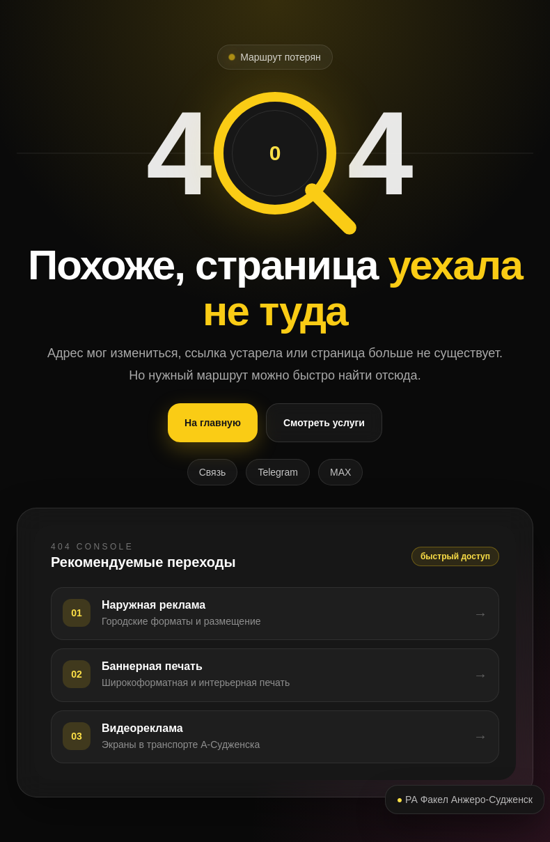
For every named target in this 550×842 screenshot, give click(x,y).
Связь (212, 472)
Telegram (278, 472)
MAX (340, 472)
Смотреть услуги (324, 422)
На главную (212, 422)
